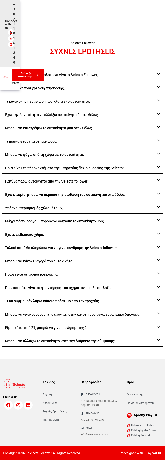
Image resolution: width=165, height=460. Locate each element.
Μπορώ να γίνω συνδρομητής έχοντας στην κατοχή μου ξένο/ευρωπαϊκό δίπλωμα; (72, 314)
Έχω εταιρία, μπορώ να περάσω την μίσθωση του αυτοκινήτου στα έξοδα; (65, 194)
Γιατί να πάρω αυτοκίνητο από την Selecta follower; (46, 181)
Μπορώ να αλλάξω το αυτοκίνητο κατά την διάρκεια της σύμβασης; (60, 341)
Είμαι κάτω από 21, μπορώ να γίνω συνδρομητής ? (46, 327)
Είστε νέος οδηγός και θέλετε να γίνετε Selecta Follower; (51, 75)
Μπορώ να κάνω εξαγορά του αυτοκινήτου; (40, 261)
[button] (82, 74)
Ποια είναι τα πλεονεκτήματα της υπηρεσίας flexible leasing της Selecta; (64, 168)
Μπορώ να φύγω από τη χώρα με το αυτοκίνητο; (44, 154)
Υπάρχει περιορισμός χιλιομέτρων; (34, 208)
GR (34, 19)
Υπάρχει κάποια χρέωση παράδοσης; (35, 88)
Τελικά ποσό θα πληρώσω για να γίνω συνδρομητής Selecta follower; (61, 248)
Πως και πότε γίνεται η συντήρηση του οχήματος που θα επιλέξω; (58, 288)
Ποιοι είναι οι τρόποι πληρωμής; (31, 274)
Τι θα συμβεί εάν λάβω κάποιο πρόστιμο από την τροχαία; (52, 301)
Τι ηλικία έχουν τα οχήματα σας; (31, 141)
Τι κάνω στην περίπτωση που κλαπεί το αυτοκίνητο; (47, 101)
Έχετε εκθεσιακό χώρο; (24, 234)
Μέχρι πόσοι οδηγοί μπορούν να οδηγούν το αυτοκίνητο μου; (54, 221)
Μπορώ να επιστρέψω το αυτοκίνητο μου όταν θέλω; (48, 128)
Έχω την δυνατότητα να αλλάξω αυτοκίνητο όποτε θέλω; (51, 115)
